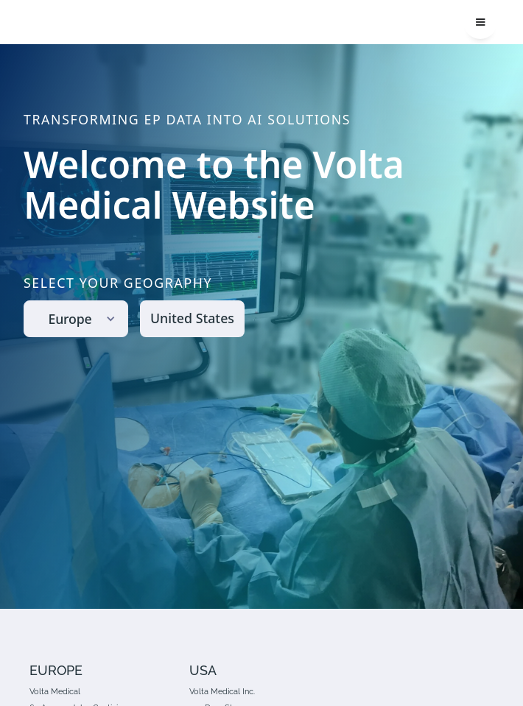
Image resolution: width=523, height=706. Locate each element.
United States (192, 318)
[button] (480, 22)
